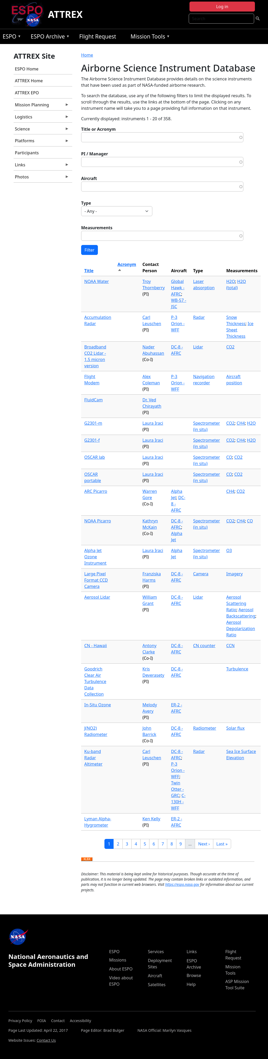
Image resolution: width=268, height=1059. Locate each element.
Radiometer (204, 728)
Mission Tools (149, 37)
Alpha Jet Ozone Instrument (95, 557)
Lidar (198, 347)
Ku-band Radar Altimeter (93, 758)
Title (88, 271)
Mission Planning (41, 106)
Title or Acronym (98, 129)
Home (87, 55)
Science (41, 130)
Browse (194, 975)
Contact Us (46, 1040)
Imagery (234, 574)
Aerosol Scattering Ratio (236, 603)
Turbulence (237, 669)
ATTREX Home (29, 81)
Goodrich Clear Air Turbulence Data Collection (95, 681)
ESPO (10, 37)
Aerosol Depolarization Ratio (240, 628)
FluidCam (93, 400)
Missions (117, 960)
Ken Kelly (151, 819)
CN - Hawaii (95, 645)
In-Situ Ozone (97, 705)
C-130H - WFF (178, 802)
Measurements (97, 228)
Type (86, 203)
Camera (200, 574)
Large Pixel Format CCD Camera (96, 580)
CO (229, 457)
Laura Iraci (152, 423)
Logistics (41, 118)
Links (41, 166)
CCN (230, 645)
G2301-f (92, 440)
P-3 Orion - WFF (178, 323)
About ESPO (120, 969)
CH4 (241, 423)
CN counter (204, 645)
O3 (229, 550)
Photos (41, 178)
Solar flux (235, 728)
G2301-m (93, 423)
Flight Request (97, 36)
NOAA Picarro (97, 521)
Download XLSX (86, 859)
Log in (222, 6)
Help (191, 984)
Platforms (41, 142)
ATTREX (65, 14)
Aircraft (89, 178)
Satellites (156, 984)
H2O (230, 281)
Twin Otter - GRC (177, 789)
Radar (199, 317)
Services (156, 951)
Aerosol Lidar (97, 597)
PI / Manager (94, 154)
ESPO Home (26, 69)
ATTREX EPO (27, 93)
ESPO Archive (49, 37)
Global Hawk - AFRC (177, 288)
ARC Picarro (95, 491)
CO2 (230, 347)
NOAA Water (96, 281)
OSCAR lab (94, 457)
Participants (27, 153)
